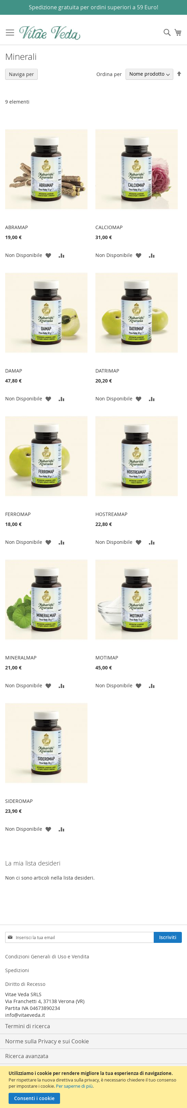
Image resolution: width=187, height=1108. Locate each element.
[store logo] (50, 32)
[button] (48, 255)
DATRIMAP (107, 370)
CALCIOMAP (108, 227)
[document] (94, 1087)
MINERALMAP (20, 657)
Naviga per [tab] (21, 74)
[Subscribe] (168, 937)
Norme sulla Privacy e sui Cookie (47, 1041)
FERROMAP (18, 514)
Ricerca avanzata (26, 1056)
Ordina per (109, 74)
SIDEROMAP (19, 801)
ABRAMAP (16, 227)
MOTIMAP (106, 657)
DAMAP (13, 370)
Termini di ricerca (27, 1026)
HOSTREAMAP (111, 514)
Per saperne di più (74, 1086)
